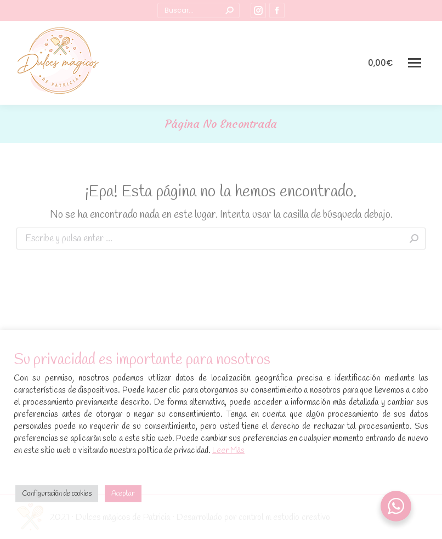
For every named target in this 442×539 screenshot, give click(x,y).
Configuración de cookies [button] (57, 493)
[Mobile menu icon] (415, 62)
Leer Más (228, 450)
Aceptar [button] (123, 493)
